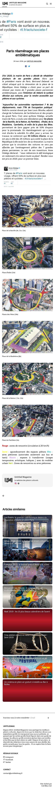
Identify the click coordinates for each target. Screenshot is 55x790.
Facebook (8, 760)
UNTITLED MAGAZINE (14, 4)
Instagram (8, 757)
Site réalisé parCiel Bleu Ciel (46, 785)
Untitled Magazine (34, 61)
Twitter (7, 762)
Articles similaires (14, 509)
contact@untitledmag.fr (12, 773)
